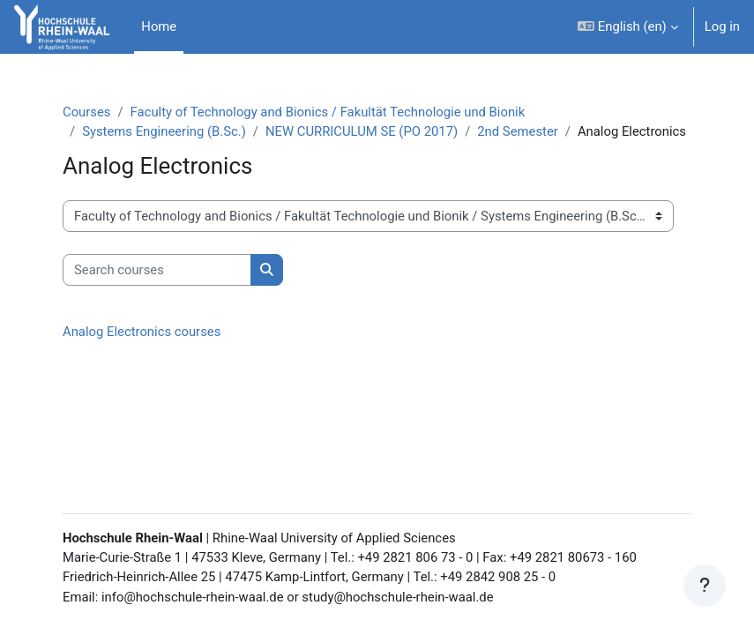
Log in (722, 26)
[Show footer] (704, 585)
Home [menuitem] (158, 26)
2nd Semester (517, 131)
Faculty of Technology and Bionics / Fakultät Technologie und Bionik (328, 112)
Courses (86, 112)
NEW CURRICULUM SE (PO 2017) (361, 131)
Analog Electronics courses (141, 332)
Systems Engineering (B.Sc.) (164, 131)
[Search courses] (157, 270)
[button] (628, 27)
